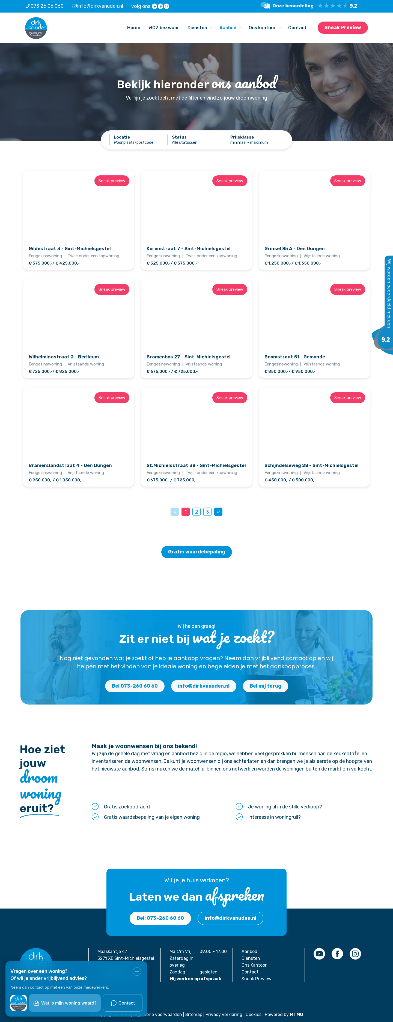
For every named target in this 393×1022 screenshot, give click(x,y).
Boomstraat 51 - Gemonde (294, 356)
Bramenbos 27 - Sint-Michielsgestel (189, 356)
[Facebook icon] (161, 6)
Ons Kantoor (254, 965)
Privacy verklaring (224, 1014)
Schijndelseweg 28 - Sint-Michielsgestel (311, 465)
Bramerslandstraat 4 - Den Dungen (70, 465)
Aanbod (249, 951)
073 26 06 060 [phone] (47, 6)
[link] (319, 954)
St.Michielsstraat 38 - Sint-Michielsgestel (196, 465)
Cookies (253, 1014)
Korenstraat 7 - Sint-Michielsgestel (189, 248)
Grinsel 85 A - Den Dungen (294, 248)
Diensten (251, 958)
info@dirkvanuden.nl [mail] (100, 6)
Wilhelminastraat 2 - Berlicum (64, 356)
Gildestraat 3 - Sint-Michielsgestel (70, 248)
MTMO (296, 1014)
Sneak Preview (342, 28)
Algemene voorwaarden (157, 1014)
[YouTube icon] (155, 6)
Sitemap (193, 1014)
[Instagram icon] (167, 6)
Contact (250, 972)
